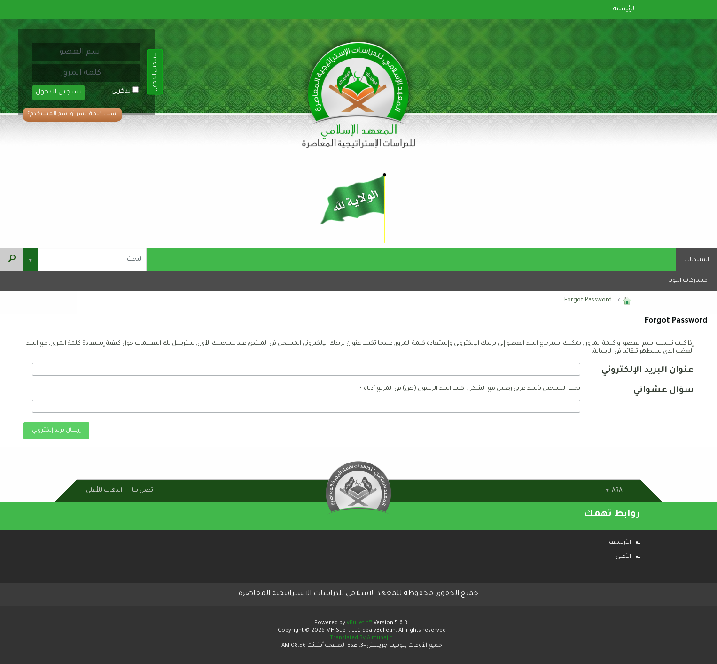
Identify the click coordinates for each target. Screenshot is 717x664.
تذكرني (125, 91)
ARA (614, 491)
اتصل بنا (143, 490)
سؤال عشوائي (663, 390)
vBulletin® (359, 623)
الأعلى (623, 557)
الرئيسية (624, 9)
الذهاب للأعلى (104, 490)
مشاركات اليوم (688, 281)
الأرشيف (620, 543)
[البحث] (85, 259)
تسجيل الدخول (59, 92)
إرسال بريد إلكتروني (56, 430)
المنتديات (696, 260)
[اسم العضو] (81, 52)
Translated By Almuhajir (361, 638)
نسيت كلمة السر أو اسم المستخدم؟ (72, 114)
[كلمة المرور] (81, 73)
